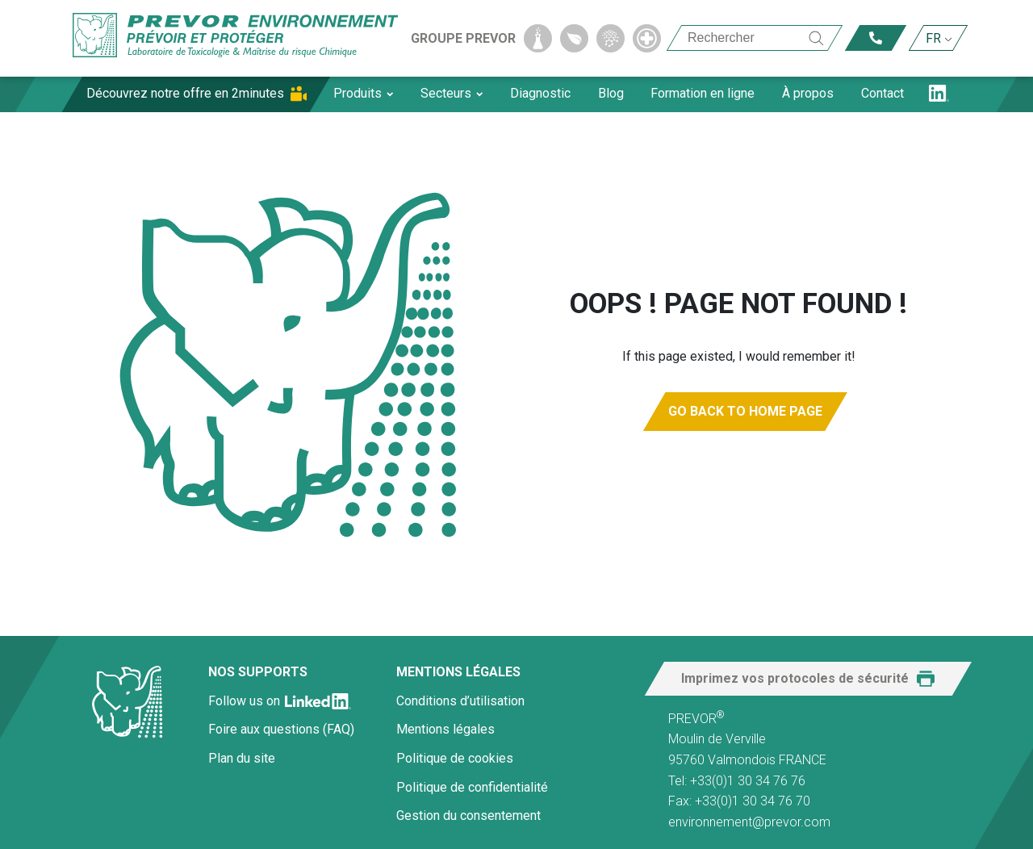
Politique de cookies (454, 758)
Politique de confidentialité (472, 787)
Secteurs (451, 93)
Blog (611, 93)
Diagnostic (540, 93)
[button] (807, 679)
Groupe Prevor (463, 38)
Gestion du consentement (468, 815)
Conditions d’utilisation (460, 701)
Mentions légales (445, 729)
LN (939, 93)
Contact (882, 93)
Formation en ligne (702, 93)
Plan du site (241, 758)
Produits (363, 93)
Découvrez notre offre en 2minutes (185, 93)
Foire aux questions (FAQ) (281, 729)
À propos (808, 93)
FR (933, 38)
